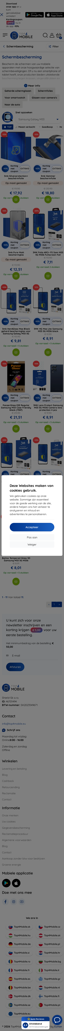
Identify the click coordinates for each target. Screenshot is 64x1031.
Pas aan (32, 537)
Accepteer (32, 527)
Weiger (32, 544)
